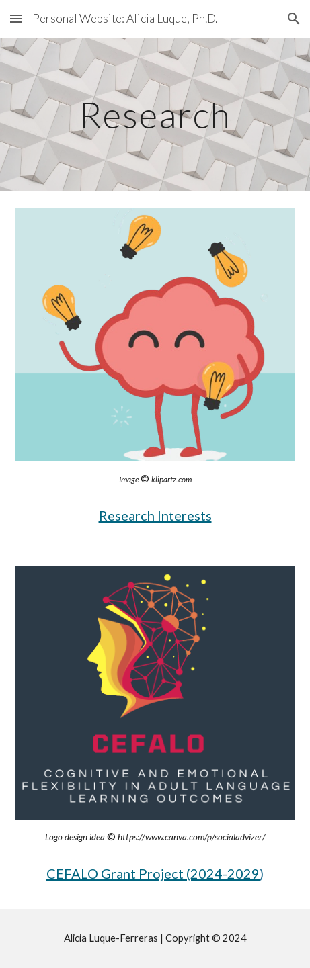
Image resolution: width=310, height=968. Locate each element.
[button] (16, 18)
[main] (155, 114)
